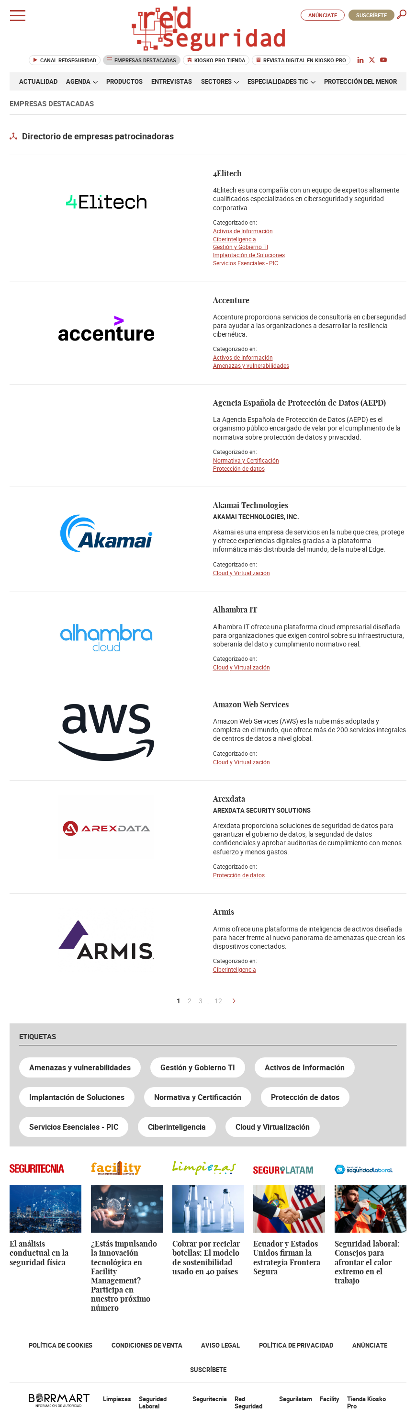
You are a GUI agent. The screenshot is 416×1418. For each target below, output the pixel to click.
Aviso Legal (220, 1345)
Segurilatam (295, 1399)
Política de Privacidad (296, 1345)
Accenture (231, 301)
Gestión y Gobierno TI (240, 246)
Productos (124, 81)
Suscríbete (371, 15)
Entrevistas (171, 81)
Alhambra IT (235, 610)
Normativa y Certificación (246, 460)
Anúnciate (322, 15)
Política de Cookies (60, 1345)
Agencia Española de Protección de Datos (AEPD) (299, 403)
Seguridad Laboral (153, 1403)
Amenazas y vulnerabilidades (251, 365)
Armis (223, 912)
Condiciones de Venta (147, 1345)
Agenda (82, 81)
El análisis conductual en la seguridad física (39, 1253)
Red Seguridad (248, 1403)
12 (218, 1001)
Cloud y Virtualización (241, 573)
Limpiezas (117, 1399)
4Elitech (227, 174)
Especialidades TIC (281, 81)
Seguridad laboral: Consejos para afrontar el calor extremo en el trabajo (367, 1262)
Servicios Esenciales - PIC (245, 263)
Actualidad (38, 81)
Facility (329, 1399)
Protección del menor (360, 81)
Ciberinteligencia (234, 239)
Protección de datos (239, 468)
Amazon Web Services (251, 705)
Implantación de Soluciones (249, 255)
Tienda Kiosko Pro (366, 1403)
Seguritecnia (209, 1399)
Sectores (220, 81)
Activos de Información (243, 231)
